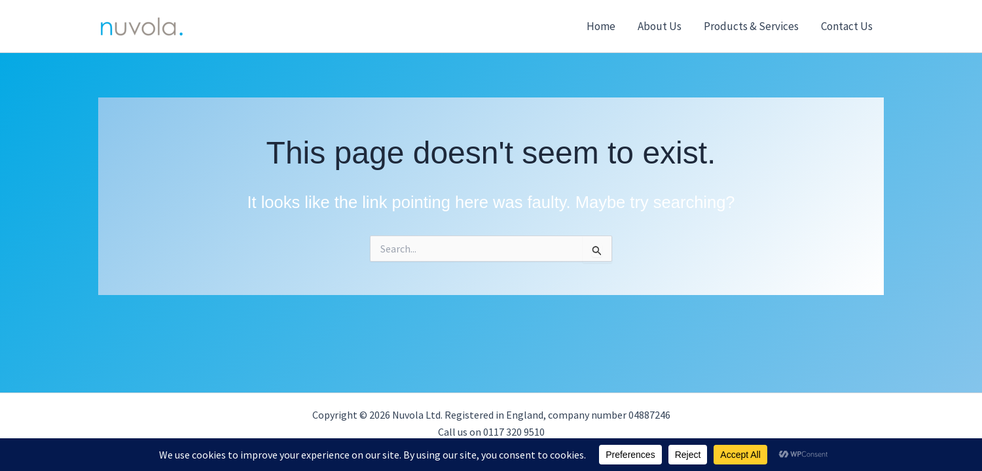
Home (601, 26)
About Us (660, 26)
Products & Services (751, 26)
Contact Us (847, 26)
